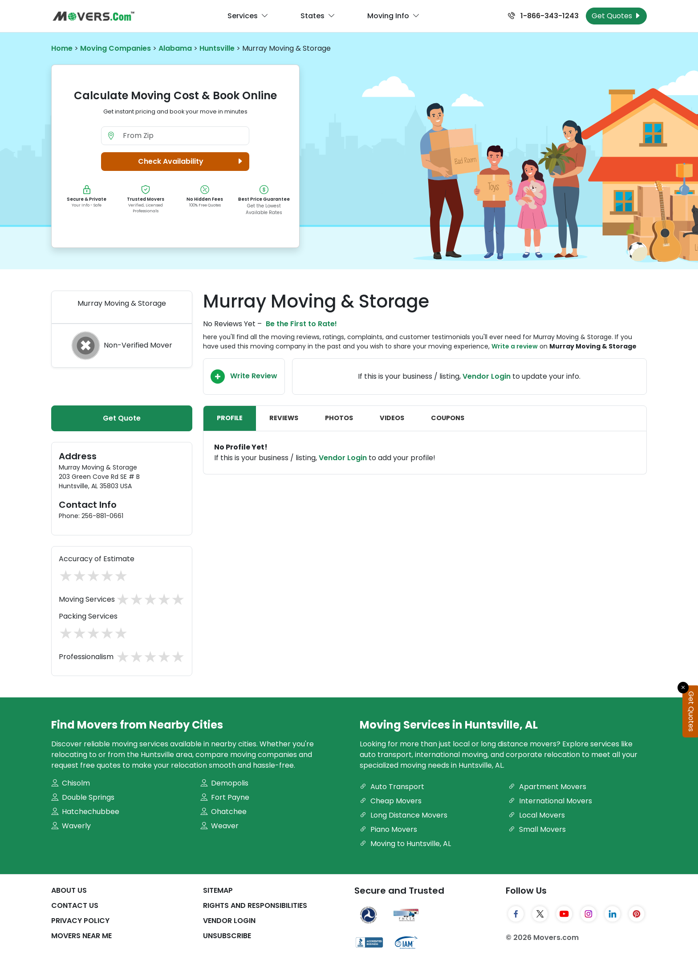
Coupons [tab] (447, 417)
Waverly (71, 826)
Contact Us (74, 905)
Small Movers (537, 829)
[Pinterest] (636, 914)
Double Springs (82, 797)
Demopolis (224, 783)
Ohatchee (223, 811)
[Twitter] (540, 914)
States (317, 16)
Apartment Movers (547, 787)
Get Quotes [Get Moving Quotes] (616, 16)
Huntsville (217, 48)
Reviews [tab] (283, 417)
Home (62, 48)
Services (247, 16)
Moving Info (393, 16)
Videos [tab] (392, 417)
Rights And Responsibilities (255, 905)
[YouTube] (564, 914)
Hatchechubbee (85, 811)
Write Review (244, 376)
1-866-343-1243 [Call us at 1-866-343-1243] (543, 16)
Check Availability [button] (191, 161)
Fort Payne (224, 797)
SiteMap (218, 890)
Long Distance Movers (403, 815)
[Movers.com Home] (93, 16)
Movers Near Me (81, 936)
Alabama (175, 48)
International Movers (550, 801)
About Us (69, 890)
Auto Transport (392, 787)
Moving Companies (115, 48)
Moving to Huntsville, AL (405, 843)
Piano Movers (388, 829)
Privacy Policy (80, 920)
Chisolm (70, 783)
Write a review (514, 346)
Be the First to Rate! (301, 324)
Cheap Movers (391, 801)
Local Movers (536, 815)
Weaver (219, 826)
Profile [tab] (230, 417)
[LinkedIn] (612, 914)
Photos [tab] (339, 417)
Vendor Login (487, 376)
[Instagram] (588, 914)
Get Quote (122, 418)
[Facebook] (516, 914)
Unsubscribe (227, 936)
